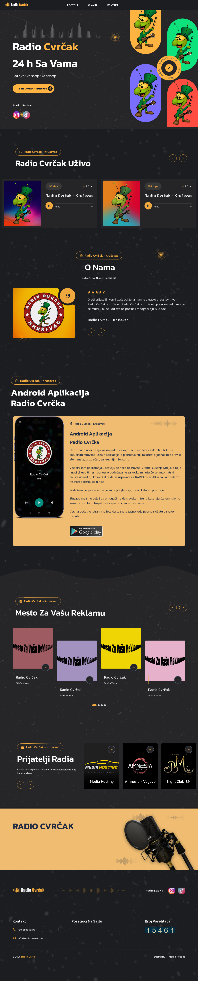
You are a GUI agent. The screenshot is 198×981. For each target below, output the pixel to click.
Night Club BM (179, 781)
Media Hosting (102, 781)
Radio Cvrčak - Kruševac (35, 88)
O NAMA (92, 5)
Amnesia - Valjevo (140, 781)
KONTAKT (112, 5)
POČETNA (72, 5)
